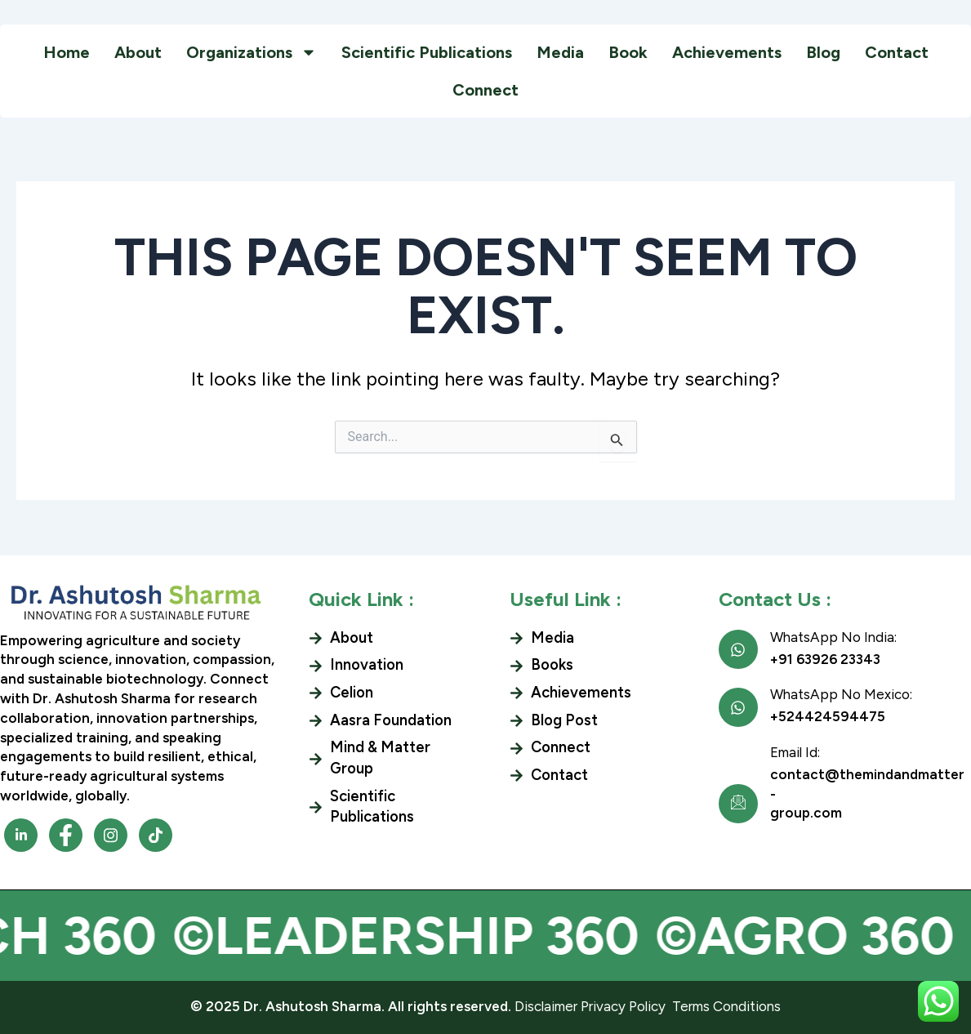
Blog (823, 52)
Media (560, 52)
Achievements (727, 52)
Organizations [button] (251, 52)
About (138, 52)
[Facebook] (21, 835)
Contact (897, 52)
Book (628, 52)
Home (66, 52)
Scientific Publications (426, 52)
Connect (485, 90)
